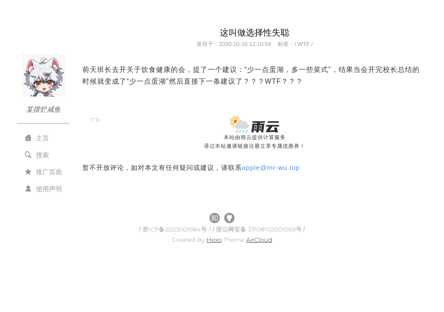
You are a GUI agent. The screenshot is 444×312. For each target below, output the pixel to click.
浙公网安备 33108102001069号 (259, 229)
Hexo (214, 240)
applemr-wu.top (271, 167)
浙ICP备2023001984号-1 (177, 229)
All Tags (95, 176)
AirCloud (259, 240)
